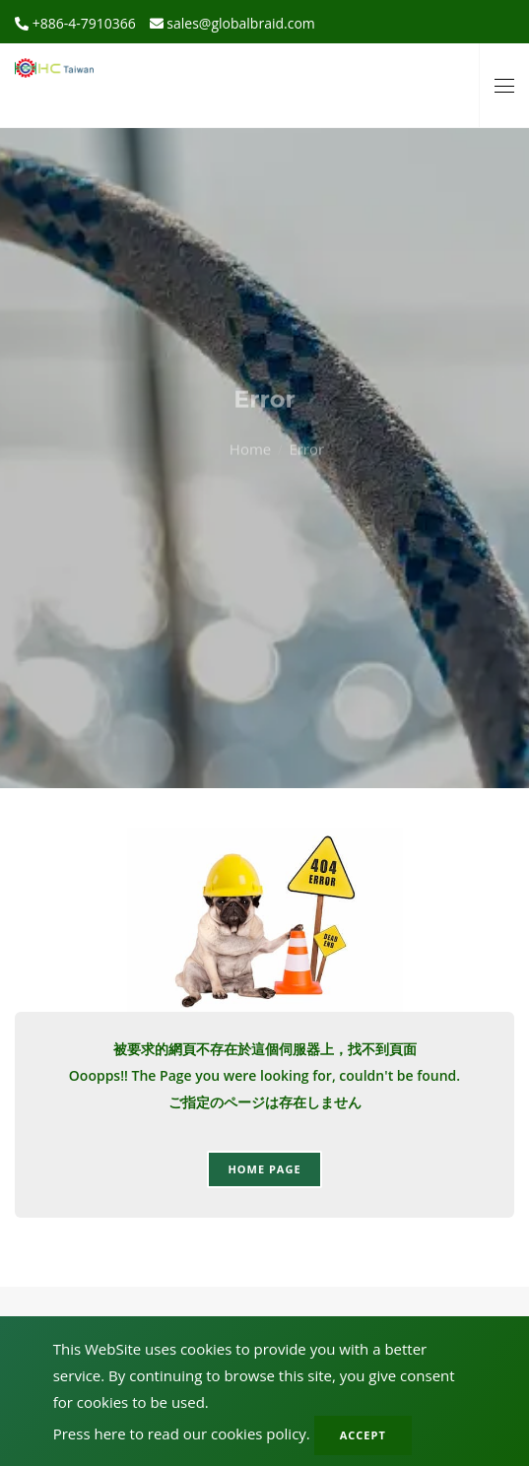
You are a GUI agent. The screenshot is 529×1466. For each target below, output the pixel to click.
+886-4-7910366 (82, 23)
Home (250, 422)
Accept (363, 1435)
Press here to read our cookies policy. (181, 1433)
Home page (264, 1169)
